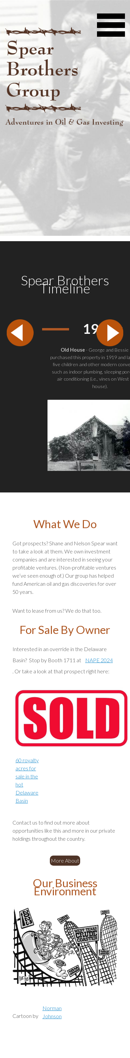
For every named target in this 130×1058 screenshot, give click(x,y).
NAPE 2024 (99, 660)
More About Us (65, 860)
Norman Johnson (52, 1012)
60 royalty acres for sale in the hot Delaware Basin (27, 780)
